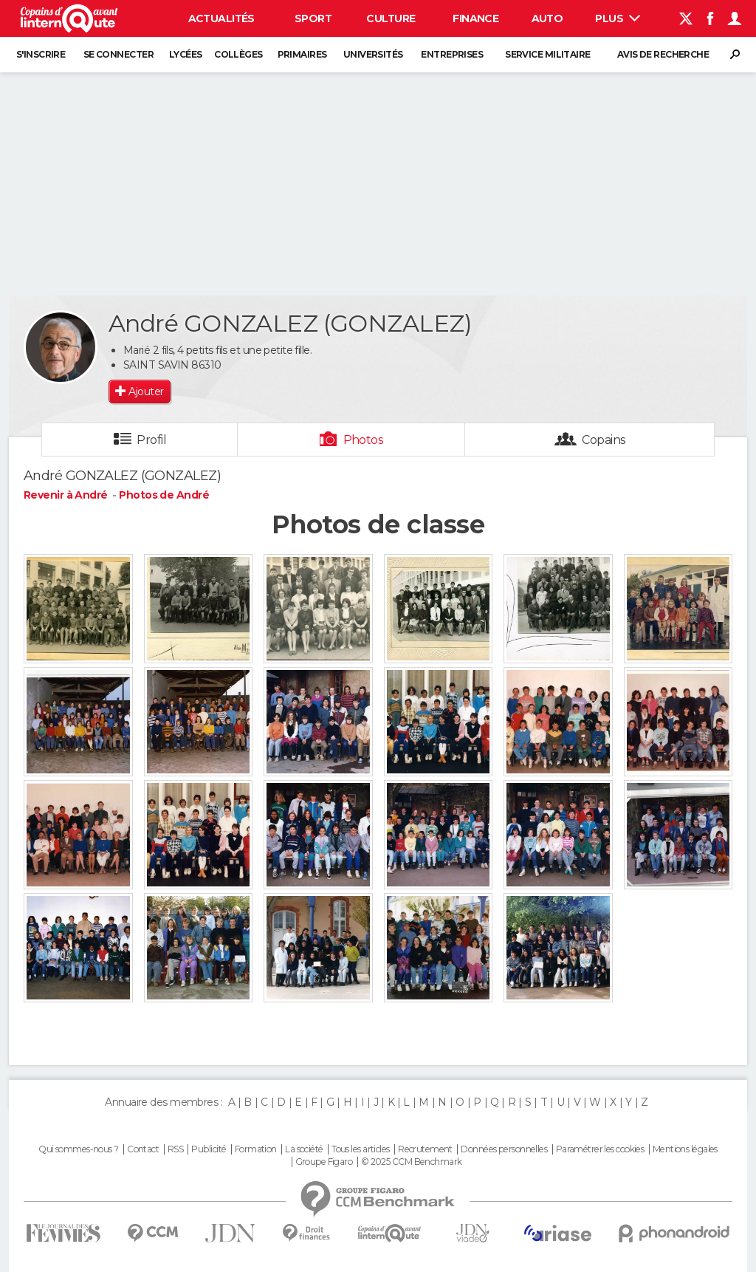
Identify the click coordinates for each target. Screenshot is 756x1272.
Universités (373, 54)
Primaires (302, 54)
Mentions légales (685, 1149)
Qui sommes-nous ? (78, 1149)
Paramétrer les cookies (600, 1149)
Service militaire (547, 54)
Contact (143, 1149)
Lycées (185, 54)
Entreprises (452, 54)
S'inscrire (40, 54)
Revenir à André (67, 495)
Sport (313, 18)
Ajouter (145, 391)
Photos (363, 440)
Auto (547, 18)
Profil (151, 440)
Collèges (238, 54)
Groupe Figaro (324, 1162)
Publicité (208, 1149)
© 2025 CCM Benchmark (411, 1162)
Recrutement (425, 1149)
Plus (617, 18)
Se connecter (118, 54)
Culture (390, 18)
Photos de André (164, 495)
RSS (175, 1149)
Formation (256, 1149)
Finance (475, 18)
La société (304, 1149)
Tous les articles (360, 1149)
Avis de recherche (663, 54)
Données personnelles (504, 1149)
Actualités (221, 18)
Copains (603, 440)
